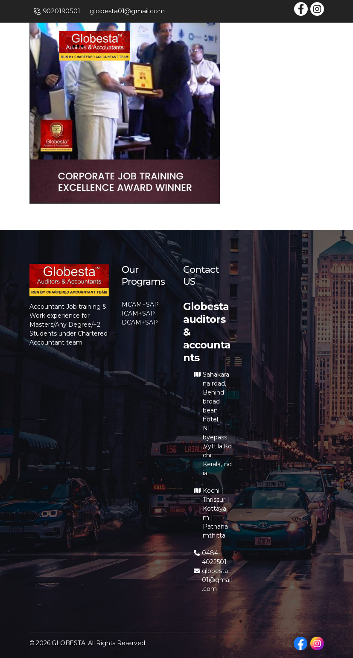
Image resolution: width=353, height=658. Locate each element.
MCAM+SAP (140, 304)
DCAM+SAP (140, 322)
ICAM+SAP (138, 313)
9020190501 (61, 11)
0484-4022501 (214, 557)
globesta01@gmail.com (127, 11)
